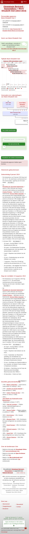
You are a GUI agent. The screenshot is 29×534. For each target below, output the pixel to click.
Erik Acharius (10, 415)
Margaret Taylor (11, 419)
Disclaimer (5, 508)
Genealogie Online (9, 2)
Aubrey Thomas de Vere (13, 392)
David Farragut (11, 425)
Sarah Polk (10, 433)
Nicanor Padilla (11, 410)
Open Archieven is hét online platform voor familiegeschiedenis (14, 523)
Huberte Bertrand (8, 472)
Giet (9, 455)
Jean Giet (8, 102)
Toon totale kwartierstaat (9, 130)
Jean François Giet (15, 29)
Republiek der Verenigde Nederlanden (13, 186)
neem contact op (21, 472)
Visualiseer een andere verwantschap (12, 157)
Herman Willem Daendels (17, 193)
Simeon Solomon (11, 437)
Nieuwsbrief (19, 504)
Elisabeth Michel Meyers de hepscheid (13, 30)
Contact (18, 506)
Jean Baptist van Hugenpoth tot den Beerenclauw (12, 399)
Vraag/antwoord (7, 506)
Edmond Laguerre (12, 429)
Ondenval (5, 22)
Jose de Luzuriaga (12, 404)
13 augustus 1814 (18, 24)
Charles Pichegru (7, 192)
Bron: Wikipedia (16, 241)
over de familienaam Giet (12, 451)
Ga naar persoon (13, 144)
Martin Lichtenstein (12, 384)
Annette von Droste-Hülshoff (14, 388)
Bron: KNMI (10, 182)
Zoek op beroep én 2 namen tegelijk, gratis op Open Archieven (14, 518)
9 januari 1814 (16, 20)
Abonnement (6, 504)
